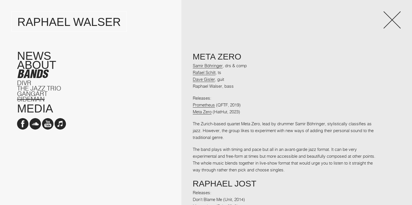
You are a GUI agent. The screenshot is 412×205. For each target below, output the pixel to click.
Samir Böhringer (208, 65)
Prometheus (204, 104)
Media (35, 108)
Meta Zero (202, 111)
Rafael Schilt (204, 72)
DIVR (24, 83)
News (34, 55)
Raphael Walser (69, 22)
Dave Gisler (204, 79)
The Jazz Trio (39, 88)
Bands (32, 74)
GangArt (32, 93)
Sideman (31, 99)
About (36, 64)
